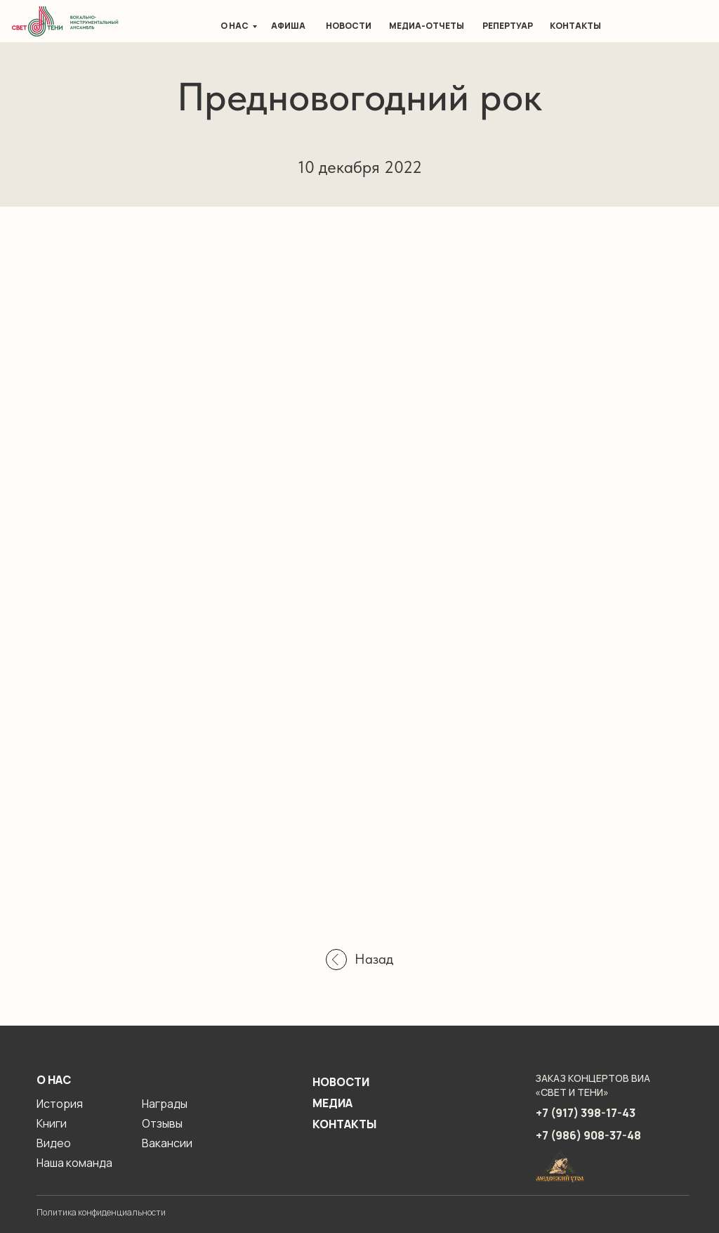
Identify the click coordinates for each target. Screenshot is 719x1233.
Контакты (575, 26)
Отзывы (162, 1123)
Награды (164, 1103)
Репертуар (507, 26)
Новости (348, 26)
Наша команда (74, 1162)
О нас (234, 26)
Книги (52, 1123)
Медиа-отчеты (426, 26)
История (60, 1103)
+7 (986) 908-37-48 (588, 1135)
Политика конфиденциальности (101, 1212)
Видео (54, 1143)
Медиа (332, 1103)
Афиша (288, 26)
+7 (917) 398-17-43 (585, 1113)
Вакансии (167, 1143)
